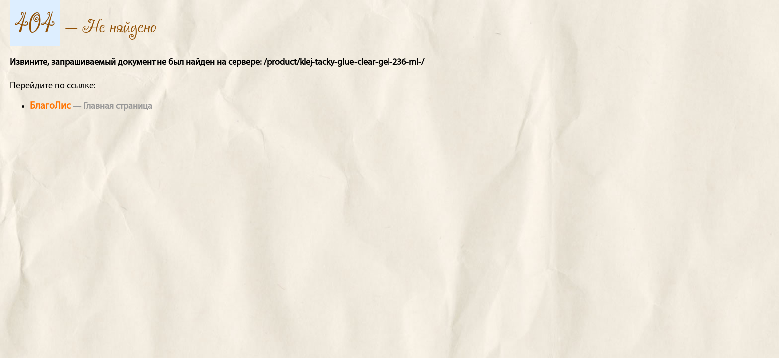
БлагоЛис (50, 106)
